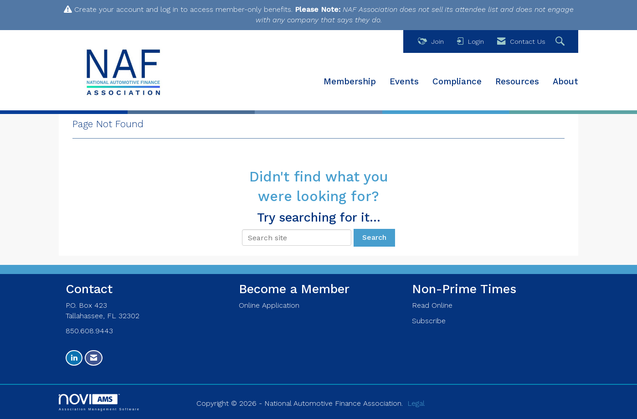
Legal (416, 403)
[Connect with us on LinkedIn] (74, 358)
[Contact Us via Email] (94, 358)
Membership (350, 82)
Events (404, 82)
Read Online (432, 305)
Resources (517, 82)
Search (374, 237)
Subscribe (429, 320)
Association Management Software (99, 402)
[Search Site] (561, 41)
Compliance (457, 82)
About (565, 82)
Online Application (269, 305)
